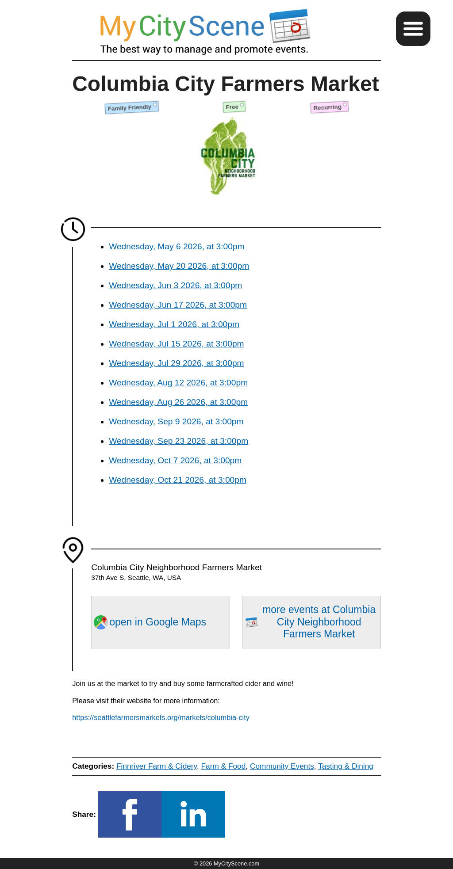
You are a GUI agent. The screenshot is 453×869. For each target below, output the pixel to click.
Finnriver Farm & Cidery (156, 766)
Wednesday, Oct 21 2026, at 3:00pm (177, 479)
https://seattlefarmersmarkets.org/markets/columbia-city (161, 717)
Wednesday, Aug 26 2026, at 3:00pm (178, 402)
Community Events (282, 766)
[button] (413, 28)
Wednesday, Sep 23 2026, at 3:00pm (178, 441)
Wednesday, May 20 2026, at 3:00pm (179, 266)
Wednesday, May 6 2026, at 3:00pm (176, 246)
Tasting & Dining (345, 766)
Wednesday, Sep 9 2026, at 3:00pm (176, 421)
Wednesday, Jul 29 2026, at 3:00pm (176, 363)
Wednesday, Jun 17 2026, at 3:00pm (178, 304)
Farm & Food (223, 766)
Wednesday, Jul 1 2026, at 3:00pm (174, 324)
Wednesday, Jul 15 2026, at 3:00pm (176, 343)
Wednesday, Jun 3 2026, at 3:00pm (175, 285)
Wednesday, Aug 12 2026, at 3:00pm (178, 382)
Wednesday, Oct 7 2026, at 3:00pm (175, 460)
